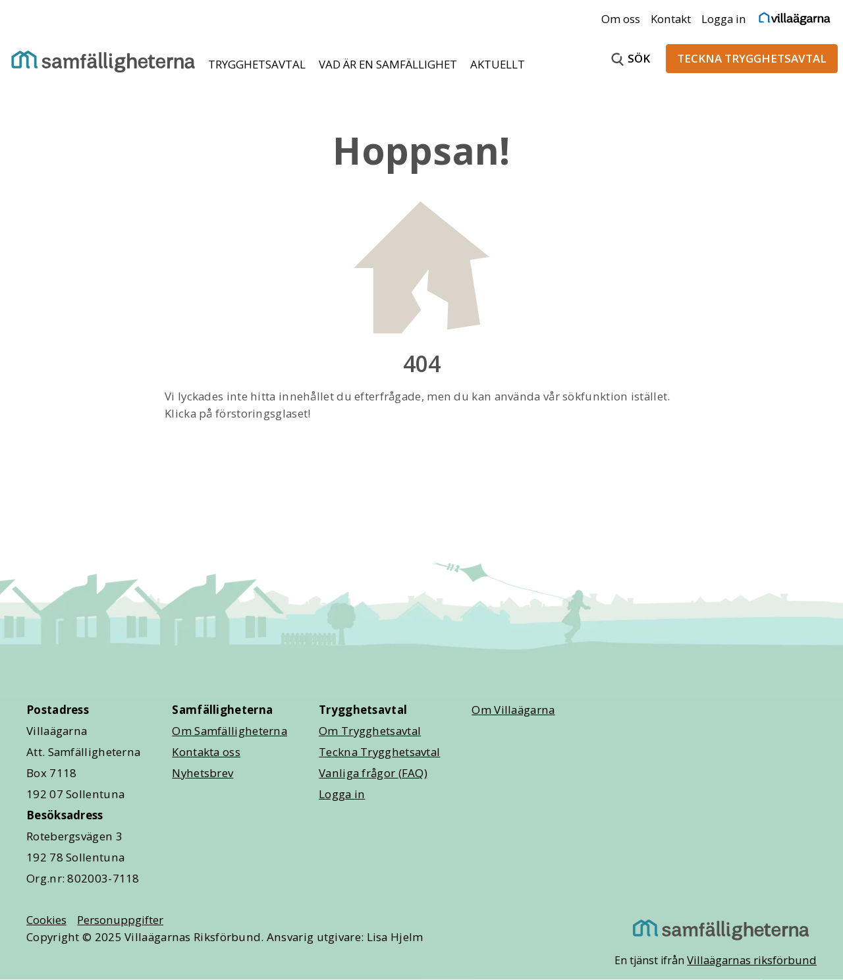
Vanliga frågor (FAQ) (373, 772)
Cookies (46, 919)
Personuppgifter (120, 919)
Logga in (723, 18)
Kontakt (671, 18)
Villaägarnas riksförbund (752, 959)
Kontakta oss (206, 751)
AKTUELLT (497, 64)
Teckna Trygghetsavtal (379, 751)
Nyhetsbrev (202, 772)
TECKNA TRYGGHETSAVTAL (752, 58)
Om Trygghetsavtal (370, 730)
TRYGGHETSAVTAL (258, 64)
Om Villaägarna (513, 709)
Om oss (620, 18)
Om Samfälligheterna (229, 730)
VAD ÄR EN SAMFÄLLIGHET (389, 64)
